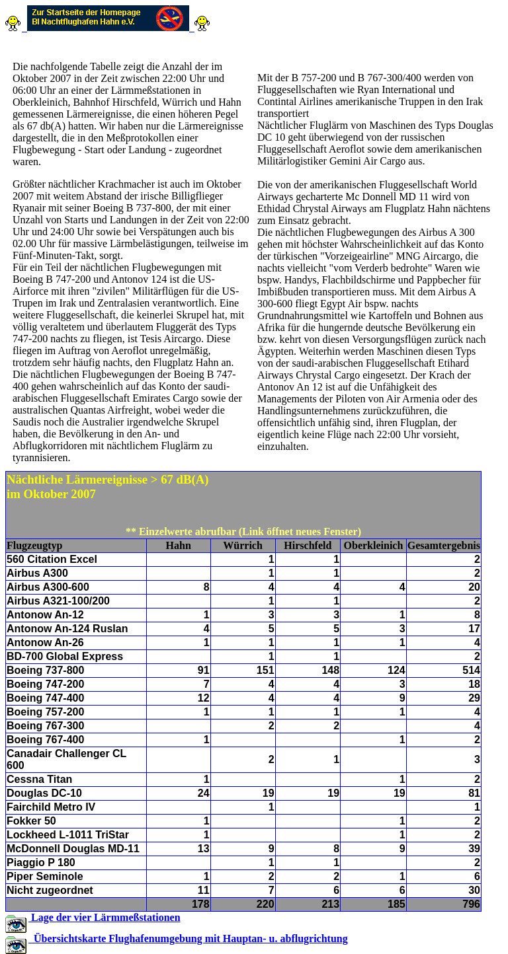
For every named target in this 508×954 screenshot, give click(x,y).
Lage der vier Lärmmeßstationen (104, 917)
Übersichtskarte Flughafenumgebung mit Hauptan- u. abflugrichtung (188, 938)
